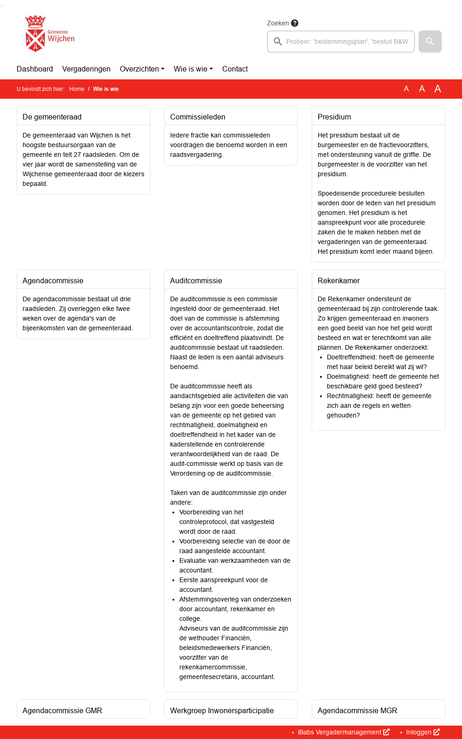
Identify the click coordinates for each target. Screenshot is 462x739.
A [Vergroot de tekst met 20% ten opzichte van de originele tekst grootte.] (422, 89)
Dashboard (35, 69)
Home (76, 89)
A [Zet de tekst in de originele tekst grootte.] (406, 89)
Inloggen (422, 732)
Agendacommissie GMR (62, 711)
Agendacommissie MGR (357, 711)
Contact (235, 69)
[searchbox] (341, 41)
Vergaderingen (86, 69)
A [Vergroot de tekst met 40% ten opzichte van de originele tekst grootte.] (437, 89)
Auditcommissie (196, 281)
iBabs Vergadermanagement (343, 732)
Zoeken (278, 23)
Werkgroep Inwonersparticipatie (222, 711)
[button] (430, 41)
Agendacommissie (53, 281)
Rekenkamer (339, 281)
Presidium (334, 117)
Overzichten (139, 69)
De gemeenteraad (52, 117)
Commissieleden (197, 117)
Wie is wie (190, 69)
